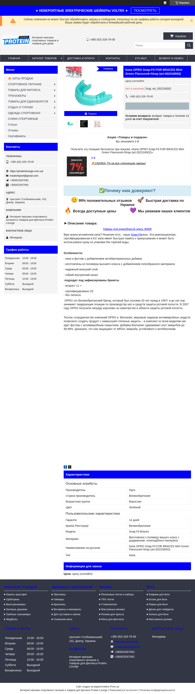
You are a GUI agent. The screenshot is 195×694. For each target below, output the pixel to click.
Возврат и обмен (171, 58)
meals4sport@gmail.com (24, 175)
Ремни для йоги (158, 604)
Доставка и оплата (81, 58)
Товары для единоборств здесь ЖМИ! (127, 229)
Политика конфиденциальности (157, 690)
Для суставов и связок (67, 614)
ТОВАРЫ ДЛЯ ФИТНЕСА (24, 90)
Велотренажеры (15, 604)
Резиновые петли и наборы (117, 594)
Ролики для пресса (112, 614)
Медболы (12, 619)
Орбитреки (12, 599)
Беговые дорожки (16, 609)
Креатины (59, 604)
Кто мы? (141, 58)
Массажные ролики (160, 619)
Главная (14, 58)
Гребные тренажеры (18, 614)
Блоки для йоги (158, 599)
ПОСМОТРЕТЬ (145, 10)
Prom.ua (114, 686)
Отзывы (13, 130)
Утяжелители (109, 604)
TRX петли (107, 599)
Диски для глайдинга (161, 609)
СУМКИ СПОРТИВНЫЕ (23, 118)
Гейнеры (59, 599)
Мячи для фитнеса (112, 619)
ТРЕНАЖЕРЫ (17, 95)
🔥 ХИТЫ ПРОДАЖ (20, 78)
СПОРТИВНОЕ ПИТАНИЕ (25, 84)
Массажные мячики (113, 609)
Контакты (113, 58)
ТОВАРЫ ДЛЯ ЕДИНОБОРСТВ (28, 101)
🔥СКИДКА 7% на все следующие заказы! (118, 163)
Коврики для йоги (159, 594)
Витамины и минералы (67, 609)
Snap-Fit (136, 234)
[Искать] (189, 45)
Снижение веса (63, 619)
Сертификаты (17, 136)
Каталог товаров (44, 58)
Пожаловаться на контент (123, 690)
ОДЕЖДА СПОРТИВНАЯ (24, 113)
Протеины (60, 594)
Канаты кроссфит (16, 594)
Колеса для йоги (159, 614)
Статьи (12, 124)
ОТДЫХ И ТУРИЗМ (20, 107)
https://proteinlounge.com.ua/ (26, 171)
